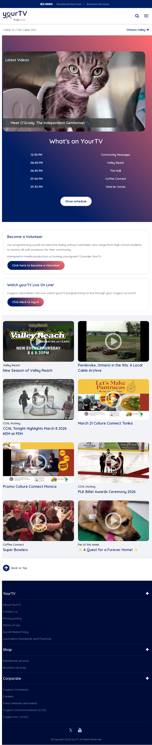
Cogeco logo (46, 4)
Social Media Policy (16, 632)
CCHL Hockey (11, 423)
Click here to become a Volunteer (36, 265)
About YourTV (12, 604)
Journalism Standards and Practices (27, 639)
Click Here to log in (25, 302)
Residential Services (69, 4)
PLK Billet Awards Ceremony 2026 (107, 491)
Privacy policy (12, 618)
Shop (7, 649)
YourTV (9, 593)
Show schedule (76, 201)
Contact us (10, 611)
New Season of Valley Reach (27, 370)
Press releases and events (20, 703)
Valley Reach (115, 163)
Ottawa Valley (136, 30)
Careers (8, 696)
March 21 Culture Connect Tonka (105, 423)
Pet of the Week (88, 544)
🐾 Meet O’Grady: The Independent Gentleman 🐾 (47, 122)
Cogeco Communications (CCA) (24, 710)
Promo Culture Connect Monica (29, 486)
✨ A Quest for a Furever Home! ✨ (108, 549)
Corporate (12, 678)
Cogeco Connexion (15, 689)
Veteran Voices (116, 187)
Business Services (98, 4)
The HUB (115, 171)
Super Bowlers (15, 549)
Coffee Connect (115, 179)
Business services (14, 667)
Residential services (16, 661)
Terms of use (11, 625)
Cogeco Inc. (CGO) (15, 717)
